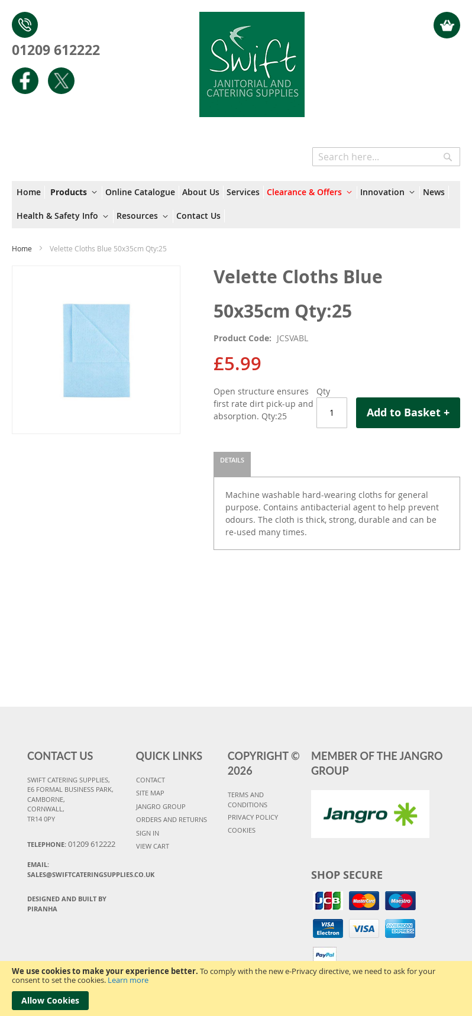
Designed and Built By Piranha (66, 903)
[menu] (236, 204)
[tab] (232, 464)
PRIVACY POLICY (253, 817)
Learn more (128, 980)
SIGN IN (147, 833)
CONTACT (150, 779)
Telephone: (71, 844)
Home (22, 248)
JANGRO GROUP (161, 806)
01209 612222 (56, 49)
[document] (236, 988)
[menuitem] (31, 192)
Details (232, 459)
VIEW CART (152, 846)
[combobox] (386, 156)
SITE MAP (150, 792)
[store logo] (251, 58)
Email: (77, 869)
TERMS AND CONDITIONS (247, 799)
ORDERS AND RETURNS (171, 819)
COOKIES (242, 830)
